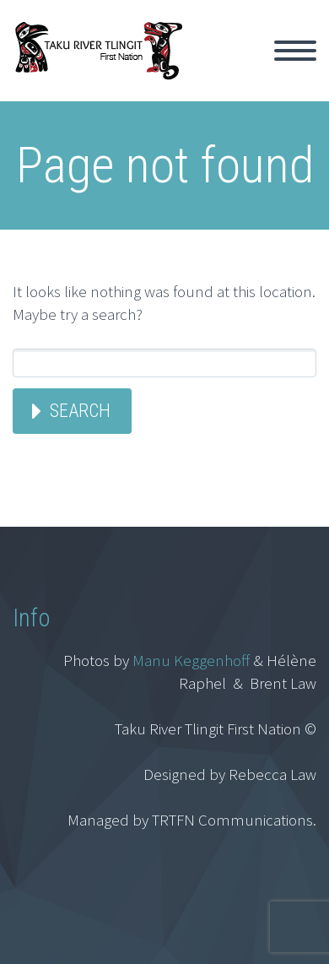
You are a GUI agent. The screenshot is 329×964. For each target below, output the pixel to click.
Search (80, 410)
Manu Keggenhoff (191, 660)
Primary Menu (295, 50)
